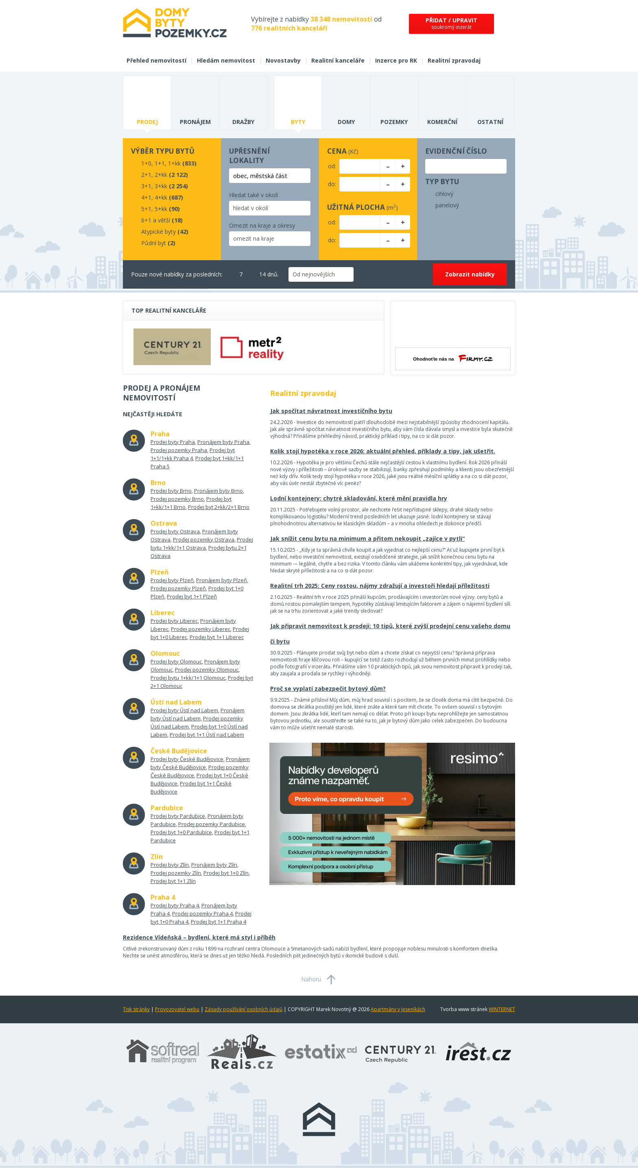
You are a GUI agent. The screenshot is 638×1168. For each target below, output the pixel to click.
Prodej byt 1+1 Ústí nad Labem (207, 734)
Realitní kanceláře (338, 60)
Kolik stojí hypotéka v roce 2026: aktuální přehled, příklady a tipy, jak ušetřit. (382, 451)
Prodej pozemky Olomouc (206, 669)
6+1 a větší (155, 220)
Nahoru (311, 979)
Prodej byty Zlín (170, 864)
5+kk (161, 209)
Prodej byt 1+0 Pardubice (181, 832)
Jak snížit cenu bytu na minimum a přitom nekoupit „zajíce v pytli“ (367, 538)
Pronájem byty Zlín (214, 864)
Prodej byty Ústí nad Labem (184, 710)
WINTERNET (502, 1009)
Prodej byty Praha (173, 442)
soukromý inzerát (451, 23)
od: (332, 166)
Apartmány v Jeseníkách (398, 1009)
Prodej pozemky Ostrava (203, 539)
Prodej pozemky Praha (179, 450)
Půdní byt (153, 243)
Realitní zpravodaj (454, 60)
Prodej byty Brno (171, 490)
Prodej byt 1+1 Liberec (217, 637)
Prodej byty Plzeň (172, 580)
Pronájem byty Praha (223, 442)
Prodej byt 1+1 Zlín (173, 881)
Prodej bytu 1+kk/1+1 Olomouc (188, 677)
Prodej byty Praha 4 (175, 905)
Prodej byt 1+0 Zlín (226, 873)
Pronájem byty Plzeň (221, 580)
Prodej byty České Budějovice (187, 759)
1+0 (146, 163)
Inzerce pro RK (396, 60)
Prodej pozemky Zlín (176, 873)
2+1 (146, 174)
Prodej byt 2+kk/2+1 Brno (218, 507)
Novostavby (283, 60)
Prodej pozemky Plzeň (178, 588)
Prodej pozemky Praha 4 (202, 913)
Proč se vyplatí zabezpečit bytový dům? (328, 688)
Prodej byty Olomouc (176, 661)
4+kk (161, 197)
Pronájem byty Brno (218, 490)
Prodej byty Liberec (174, 620)
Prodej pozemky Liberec (200, 629)
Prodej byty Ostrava (175, 531)
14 (257, 274)
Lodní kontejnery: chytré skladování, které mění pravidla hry (358, 498)
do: (332, 184)
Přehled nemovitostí (156, 60)
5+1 (146, 209)
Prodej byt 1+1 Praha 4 (218, 921)
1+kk (174, 163)
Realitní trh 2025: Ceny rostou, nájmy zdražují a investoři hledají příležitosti (379, 585)
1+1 (160, 163)
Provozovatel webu (177, 1009)
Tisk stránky (136, 1009)
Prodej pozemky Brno (177, 498)
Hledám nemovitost (226, 60)
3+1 (146, 186)
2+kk (161, 174)
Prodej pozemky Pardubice (211, 824)
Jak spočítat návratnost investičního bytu (331, 411)
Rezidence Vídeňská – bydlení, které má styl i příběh (199, 937)
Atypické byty (158, 231)
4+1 (146, 197)
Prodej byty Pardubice (178, 816)
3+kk (161, 186)
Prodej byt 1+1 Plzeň (192, 596)
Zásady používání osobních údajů (243, 1009)
